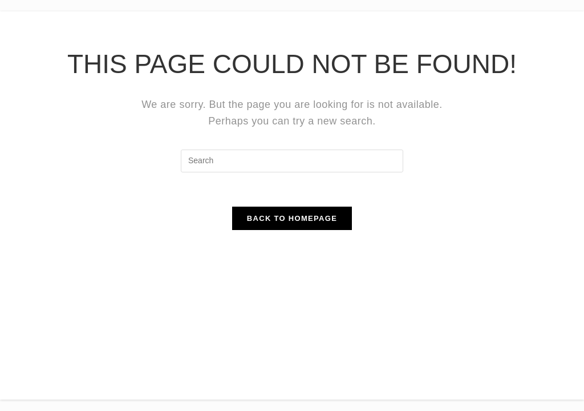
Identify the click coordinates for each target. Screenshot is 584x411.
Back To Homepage (292, 218)
